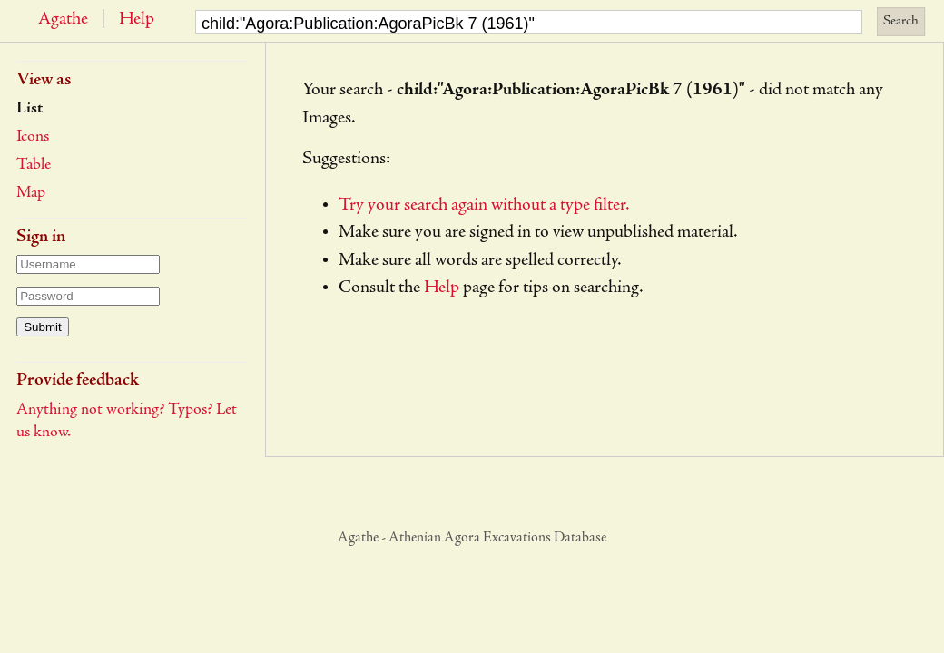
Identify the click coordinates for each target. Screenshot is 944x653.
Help (136, 20)
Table (33, 165)
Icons (32, 137)
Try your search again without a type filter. (484, 205)
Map (30, 193)
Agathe (63, 20)
